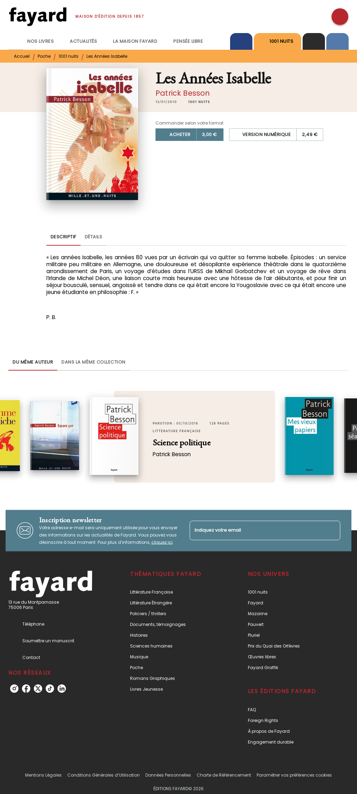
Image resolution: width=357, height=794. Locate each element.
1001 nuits (68, 56)
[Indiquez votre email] (256, 530)
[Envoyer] (332, 530)
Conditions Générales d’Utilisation (103, 775)
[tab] (15, 41)
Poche (44, 56)
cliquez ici (162, 542)
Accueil (22, 56)
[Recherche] (340, 16)
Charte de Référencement (224, 775)
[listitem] (14, 688)
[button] (199, 102)
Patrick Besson (182, 93)
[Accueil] (37, 16)
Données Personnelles (168, 775)
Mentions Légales (43, 775)
